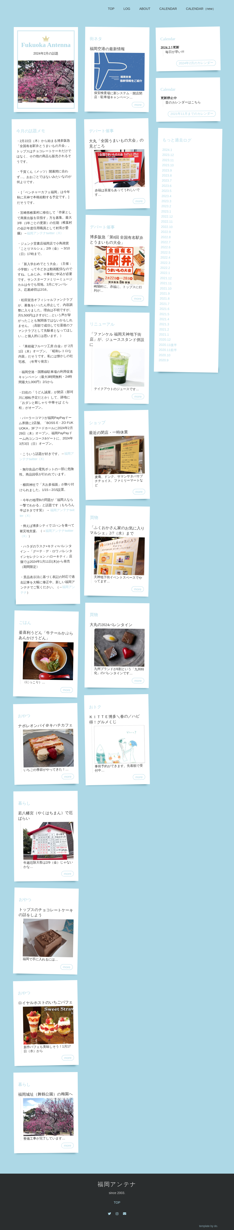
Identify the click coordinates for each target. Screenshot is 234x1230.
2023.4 (166, 196)
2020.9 (163, 360)
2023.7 (167, 180)
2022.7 (165, 242)
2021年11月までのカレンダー (191, 114)
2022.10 (167, 227)
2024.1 (167, 150)
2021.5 (164, 314)
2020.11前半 (168, 350)
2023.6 (167, 186)
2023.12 (168, 155)
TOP (110, 9)
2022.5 (165, 252)
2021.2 (164, 329)
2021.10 (166, 288)
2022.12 (167, 216)
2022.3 (165, 262)
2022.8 (166, 237)
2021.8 (165, 298)
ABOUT (144, 9)
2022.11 (167, 221)
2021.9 (165, 293)
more (66, 690)
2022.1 (165, 273)
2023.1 (166, 211)
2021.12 (166, 278)
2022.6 (165, 247)
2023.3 (166, 201)
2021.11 (166, 283)
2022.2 (165, 268)
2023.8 (167, 175)
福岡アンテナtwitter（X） (45, 233)
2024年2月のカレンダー (196, 63)
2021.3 (164, 324)
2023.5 (166, 191)
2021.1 (164, 334)
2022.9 (166, 232)
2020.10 (164, 355)
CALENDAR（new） (201, 9)
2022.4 (165, 257)
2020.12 (165, 339)
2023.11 (168, 160)
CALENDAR (168, 9)
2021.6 (164, 309)
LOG (126, 9)
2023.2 (166, 206)
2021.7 (165, 304)
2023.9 (167, 170)
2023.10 (168, 165)
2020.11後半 (168, 345)
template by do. (208, 1226)
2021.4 (164, 319)
